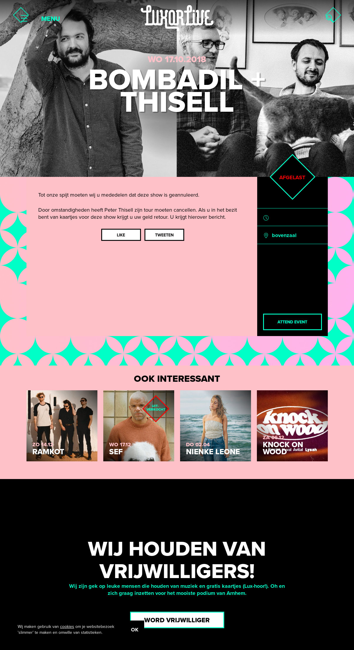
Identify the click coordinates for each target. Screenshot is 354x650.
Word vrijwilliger (177, 620)
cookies (67, 626)
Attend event (292, 322)
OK (134, 629)
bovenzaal (284, 235)
